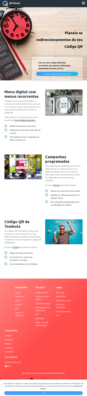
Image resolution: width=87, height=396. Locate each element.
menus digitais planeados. (25, 120)
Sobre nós (60, 292)
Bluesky (8, 343)
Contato (18, 304)
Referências (20, 296)
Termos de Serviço (63, 300)
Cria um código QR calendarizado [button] (57, 74)
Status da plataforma (19, 314)
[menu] (83, 3)
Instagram (9, 339)
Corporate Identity (63, 311)
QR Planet (11, 3)
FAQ (8, 366)
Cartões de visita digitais (42, 297)
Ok (43, 393)
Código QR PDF (42, 292)
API (37, 314)
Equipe (18, 292)
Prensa (18, 300)
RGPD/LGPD (61, 296)
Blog (17, 308)
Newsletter (9, 351)
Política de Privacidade (60, 306)
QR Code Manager (43, 303)
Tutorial (56, 185)
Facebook (9, 348)
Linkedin (8, 335)
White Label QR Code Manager (42, 323)
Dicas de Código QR (13, 362)
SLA (57, 315)
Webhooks (40, 318)
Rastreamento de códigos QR (43, 308)
